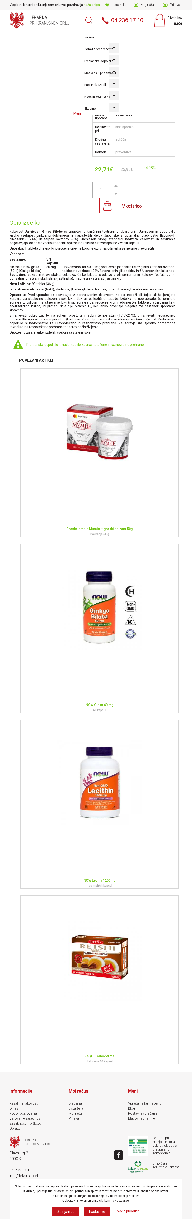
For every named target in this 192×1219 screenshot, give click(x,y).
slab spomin (124, 127)
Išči (89, 20)
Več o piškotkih (128, 1211)
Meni (77, 113)
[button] (116, 186)
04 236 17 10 (21, 1170)
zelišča (120, 139)
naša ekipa (92, 5)
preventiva (123, 152)
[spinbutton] (100, 190)
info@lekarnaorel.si (25, 1176)
